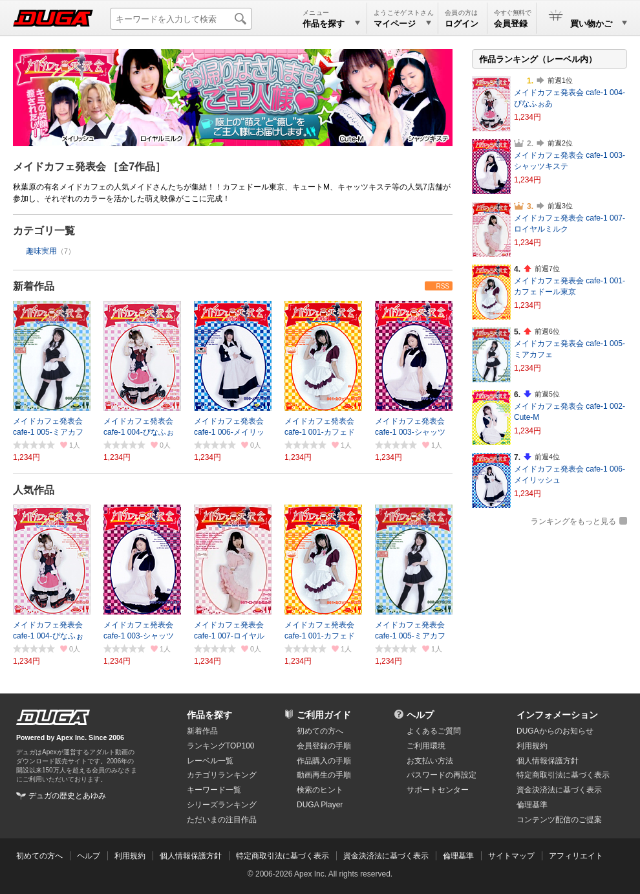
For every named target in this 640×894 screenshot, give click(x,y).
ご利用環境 (426, 745)
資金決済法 (559, 789)
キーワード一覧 (214, 789)
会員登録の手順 (324, 745)
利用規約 (532, 745)
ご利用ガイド (324, 715)
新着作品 (33, 286)
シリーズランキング (222, 804)
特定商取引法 (563, 775)
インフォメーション (557, 715)
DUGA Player (320, 804)
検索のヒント (320, 789)
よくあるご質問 (434, 731)
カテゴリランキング (222, 775)
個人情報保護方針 (548, 760)
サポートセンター (438, 789)
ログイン (461, 23)
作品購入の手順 (324, 760)
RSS (442, 286)
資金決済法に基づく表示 (386, 855)
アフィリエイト (576, 855)
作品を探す (209, 715)
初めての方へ (320, 731)
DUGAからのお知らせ (555, 731)
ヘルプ (420, 715)
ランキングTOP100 (220, 745)
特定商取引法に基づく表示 (282, 855)
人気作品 (33, 490)
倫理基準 (532, 804)
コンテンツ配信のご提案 (559, 819)
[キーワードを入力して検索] (181, 19)
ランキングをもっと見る (573, 521)
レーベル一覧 (210, 760)
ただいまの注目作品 (222, 819)
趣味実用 (41, 251)
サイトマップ (511, 855)
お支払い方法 (430, 760)
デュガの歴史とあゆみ (67, 795)
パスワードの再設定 (441, 775)
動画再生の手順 (324, 775)
